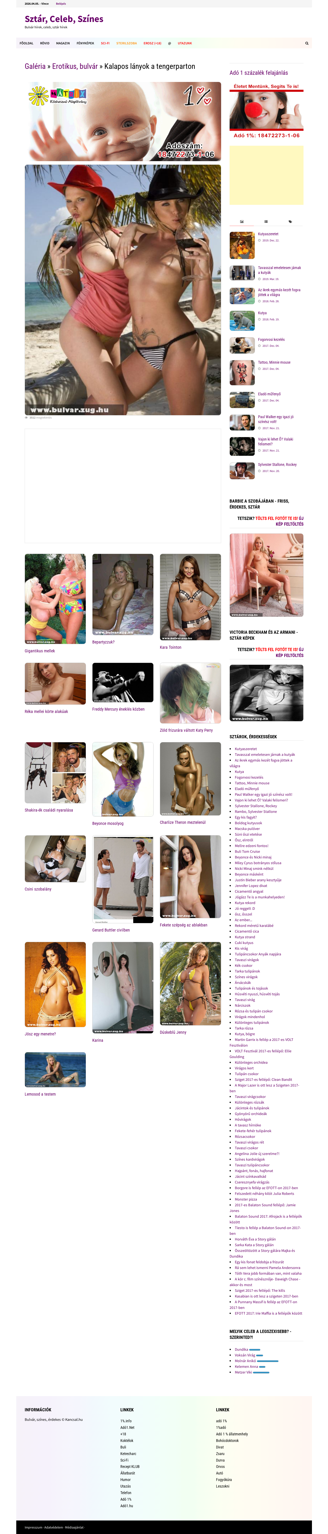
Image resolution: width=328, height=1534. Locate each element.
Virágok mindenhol (250, 1016)
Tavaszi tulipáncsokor (252, 1165)
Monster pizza (246, 1199)
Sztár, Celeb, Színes (64, 18)
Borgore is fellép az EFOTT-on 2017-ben (266, 1187)
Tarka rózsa (244, 1028)
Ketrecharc (128, 1453)
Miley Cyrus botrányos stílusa (258, 862)
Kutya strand (245, 936)
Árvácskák (243, 982)
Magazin (63, 43)
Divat (220, 1447)
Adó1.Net (127, 1427)
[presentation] (242, 222)
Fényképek (85, 43)
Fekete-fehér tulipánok (253, 1130)
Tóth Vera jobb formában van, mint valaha (268, 1273)
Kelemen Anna (250, 1366)
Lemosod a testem (40, 1094)
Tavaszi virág (245, 999)
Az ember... (243, 919)
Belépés (61, 3)
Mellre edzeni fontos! (251, 845)
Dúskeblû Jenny (173, 1032)
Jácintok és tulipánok (252, 1108)
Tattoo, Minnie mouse (274, 362)
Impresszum (33, 1527)
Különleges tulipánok (252, 1022)
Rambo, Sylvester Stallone (256, 811)
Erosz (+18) (152, 43)
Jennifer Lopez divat (251, 885)
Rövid (44, 43)
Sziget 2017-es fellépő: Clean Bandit (263, 1079)
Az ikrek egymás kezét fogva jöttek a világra (279, 292)
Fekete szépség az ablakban (183, 924)
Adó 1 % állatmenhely (232, 1434)
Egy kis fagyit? (246, 817)
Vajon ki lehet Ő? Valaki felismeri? (261, 800)
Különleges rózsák (249, 1102)
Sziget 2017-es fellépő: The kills (260, 1290)
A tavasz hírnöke (248, 1125)
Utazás (125, 1486)
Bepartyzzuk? (103, 642)
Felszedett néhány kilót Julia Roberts (264, 1193)
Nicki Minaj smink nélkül (254, 868)
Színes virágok (246, 976)
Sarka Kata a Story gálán (254, 1244)
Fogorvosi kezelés (271, 339)
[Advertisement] (267, 175)
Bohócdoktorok (227, 1440)
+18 (123, 1434)
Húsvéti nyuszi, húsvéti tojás (257, 993)
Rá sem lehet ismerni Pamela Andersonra (267, 1267)
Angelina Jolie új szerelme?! (257, 1153)
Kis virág (241, 948)
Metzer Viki (252, 1372)
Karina (97, 1040)
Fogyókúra (224, 1479)
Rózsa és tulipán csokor (254, 1011)
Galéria (35, 66)
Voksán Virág (249, 1355)
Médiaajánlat (74, 1527)
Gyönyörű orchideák (251, 1113)
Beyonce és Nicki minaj (253, 857)
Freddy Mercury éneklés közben (118, 709)
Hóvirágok (243, 1119)
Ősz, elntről (244, 840)
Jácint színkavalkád (250, 1176)
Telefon (125, 1492)
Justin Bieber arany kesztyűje (258, 879)
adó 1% (221, 1421)
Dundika (247, 1349)
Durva (220, 1460)
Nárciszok (242, 1005)
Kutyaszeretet (268, 234)
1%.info (126, 1421)
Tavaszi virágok (247, 959)
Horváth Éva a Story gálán (255, 1239)
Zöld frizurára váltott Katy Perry (186, 730)
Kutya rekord (245, 902)
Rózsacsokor (245, 1136)
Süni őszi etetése (248, 834)
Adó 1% (125, 1499)
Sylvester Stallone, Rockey (277, 464)
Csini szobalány (38, 889)
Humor (125, 1479)
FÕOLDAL (26, 43)
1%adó (221, 1427)
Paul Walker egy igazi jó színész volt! (276, 419)
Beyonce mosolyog (108, 823)
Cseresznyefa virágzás (252, 1182)
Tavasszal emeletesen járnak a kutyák (265, 754)
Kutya (262, 313)
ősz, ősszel (243, 914)
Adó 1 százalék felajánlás (259, 72)
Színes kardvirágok (250, 1159)
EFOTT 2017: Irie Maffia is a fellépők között (268, 1313)
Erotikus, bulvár (75, 66)
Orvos (220, 1466)
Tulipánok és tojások (251, 988)
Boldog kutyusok (248, 822)
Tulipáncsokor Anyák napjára (258, 954)
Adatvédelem (53, 1527)
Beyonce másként (249, 874)
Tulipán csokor (247, 1073)
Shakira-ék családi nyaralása (49, 810)
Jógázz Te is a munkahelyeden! (260, 897)
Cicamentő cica (247, 931)
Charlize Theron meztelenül (183, 822)
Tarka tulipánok (247, 971)
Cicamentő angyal (249, 891)
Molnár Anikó (257, 1360)
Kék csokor (243, 965)
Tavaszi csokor (246, 1147)
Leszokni (222, 1486)
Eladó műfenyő (269, 394)
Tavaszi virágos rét (249, 1142)
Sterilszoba (126, 43)
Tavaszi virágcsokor (250, 1096)
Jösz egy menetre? (40, 1033)
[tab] (242, 222)
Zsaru (220, 1453)
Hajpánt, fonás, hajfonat (254, 1170)
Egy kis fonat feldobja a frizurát (259, 1261)
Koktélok (126, 1440)
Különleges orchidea (251, 1062)
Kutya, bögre (245, 1033)
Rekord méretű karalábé (254, 925)
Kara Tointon (170, 647)
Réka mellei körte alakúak (46, 711)
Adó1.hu (126, 1506)
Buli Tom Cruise (247, 851)
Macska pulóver (247, 828)
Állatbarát (127, 1473)
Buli (123, 1447)
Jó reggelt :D (245, 908)
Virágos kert (244, 1068)
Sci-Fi (105, 43)
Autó (219, 1473)
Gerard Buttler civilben (111, 930)
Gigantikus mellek (40, 650)
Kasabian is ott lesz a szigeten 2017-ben (266, 1296)
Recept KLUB (130, 1466)
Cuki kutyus (244, 942)
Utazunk (185, 43)
